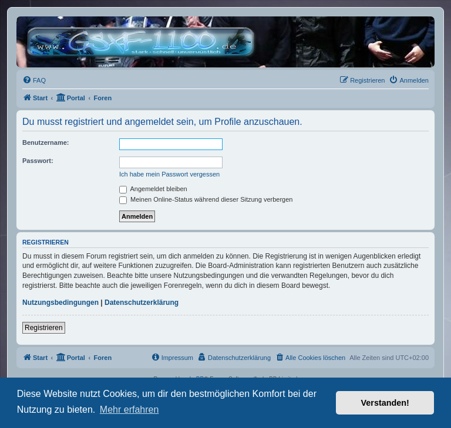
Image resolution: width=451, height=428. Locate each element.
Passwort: (37, 160)
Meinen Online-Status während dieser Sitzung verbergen (205, 199)
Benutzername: (45, 142)
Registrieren (44, 328)
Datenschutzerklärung (142, 302)
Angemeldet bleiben (153, 188)
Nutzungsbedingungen (60, 302)
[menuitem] (34, 80)
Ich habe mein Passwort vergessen (169, 174)
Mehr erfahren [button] (129, 410)
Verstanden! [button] (385, 402)
